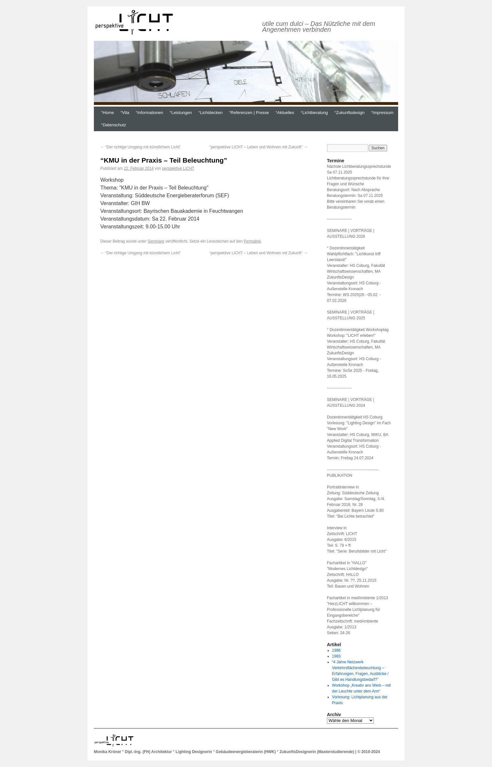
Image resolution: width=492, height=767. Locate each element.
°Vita (124, 112)
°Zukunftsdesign (349, 112)
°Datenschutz (113, 124)
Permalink (252, 241)
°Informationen (149, 112)
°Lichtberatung (314, 112)
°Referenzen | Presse (249, 112)
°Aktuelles (284, 112)
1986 (336, 650)
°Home (107, 112)
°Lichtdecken (210, 112)
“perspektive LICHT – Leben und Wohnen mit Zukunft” (258, 147)
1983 (336, 656)
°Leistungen (181, 112)
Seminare (156, 241)
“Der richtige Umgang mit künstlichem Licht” (140, 147)
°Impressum (382, 112)
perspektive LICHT (178, 168)
